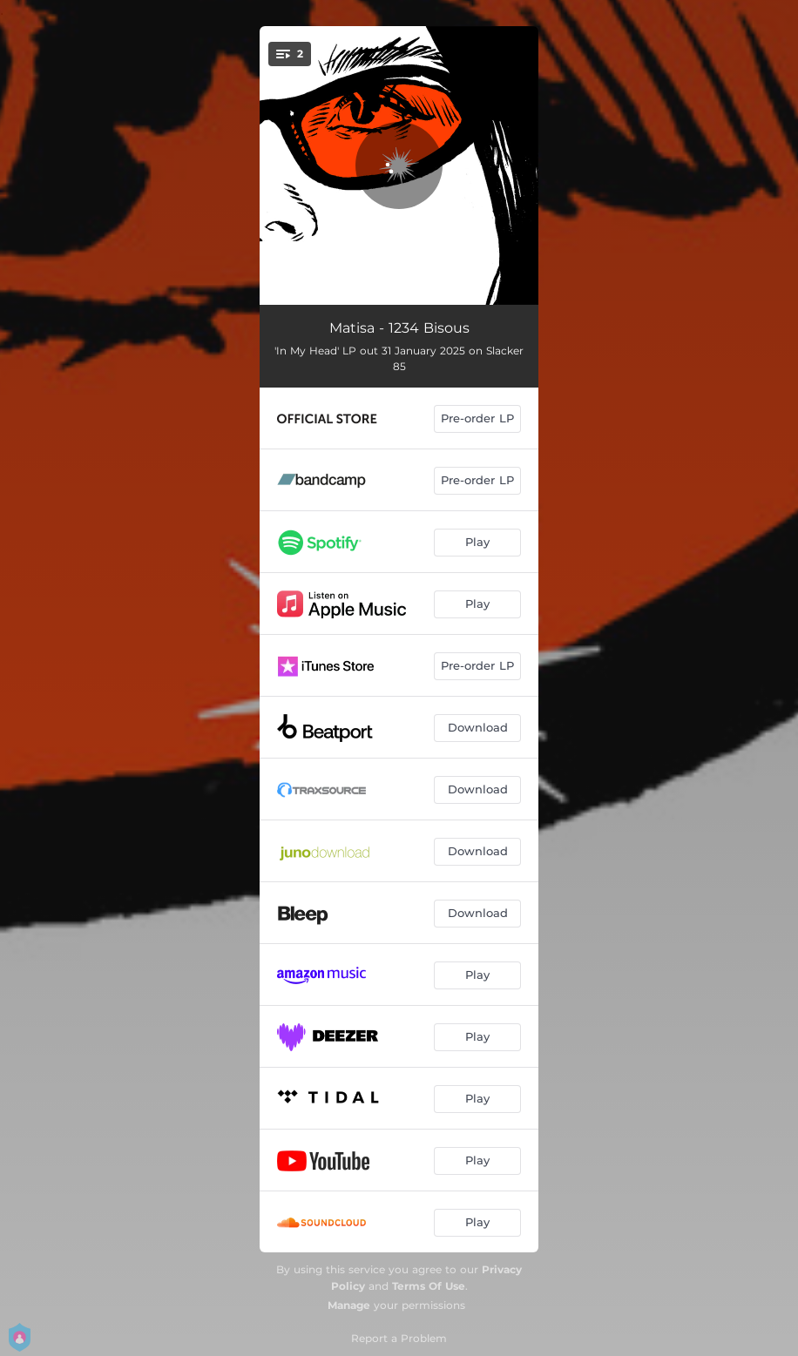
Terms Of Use (428, 1285)
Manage (349, 1305)
